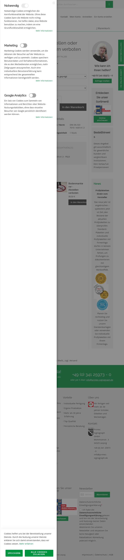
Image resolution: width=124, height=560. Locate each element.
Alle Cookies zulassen (39, 553)
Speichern (14, 553)
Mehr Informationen (44, 31)
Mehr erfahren (26, 543)
